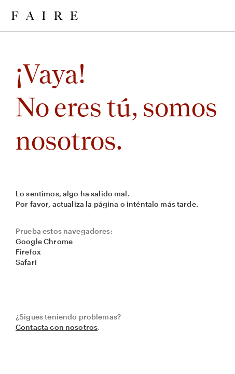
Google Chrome (44, 241)
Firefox (28, 251)
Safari (26, 262)
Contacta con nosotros (57, 327)
